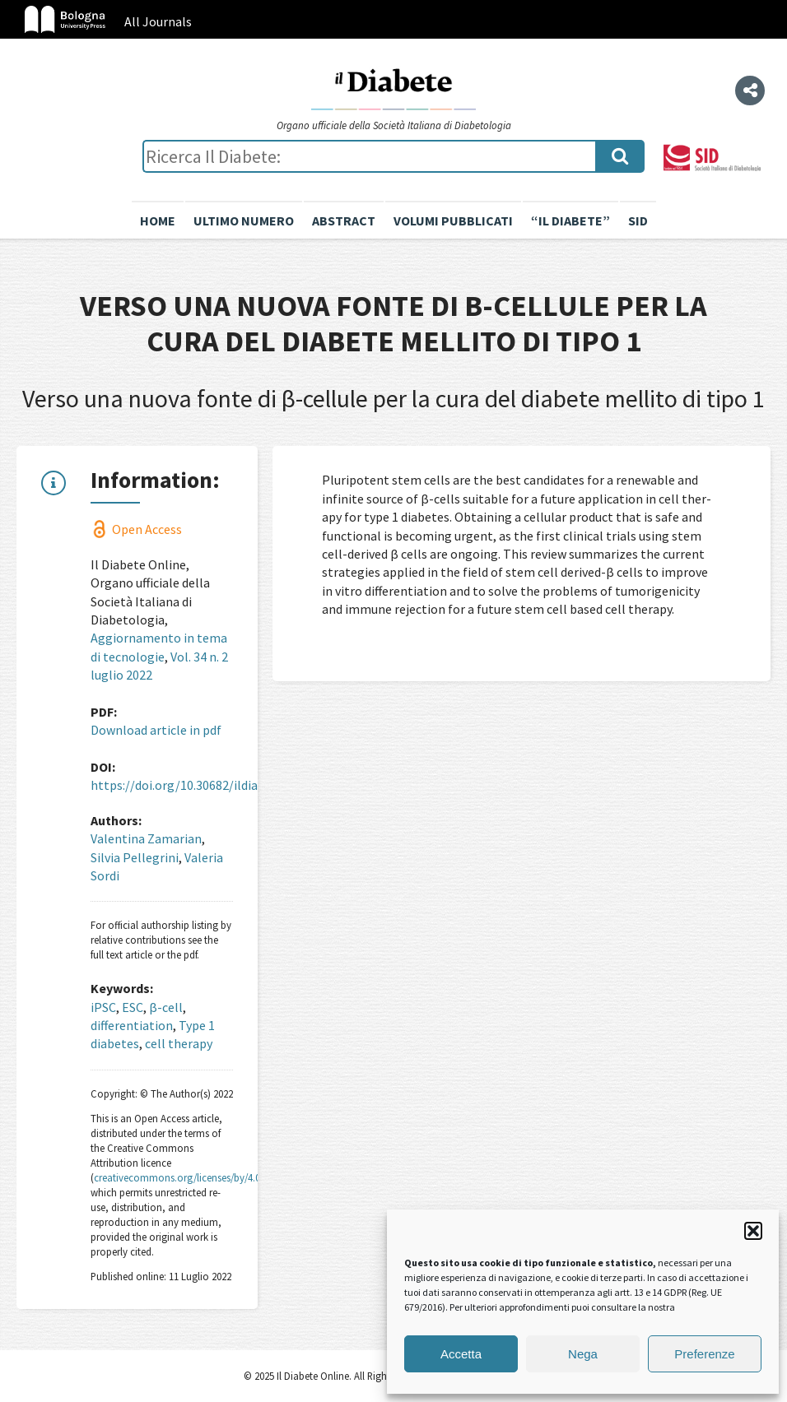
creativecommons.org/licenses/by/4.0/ (178, 1177)
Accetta (461, 1354)
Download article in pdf (156, 730)
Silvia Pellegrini (135, 857)
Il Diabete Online (393, 88)
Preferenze (704, 1354)
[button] (753, 1231)
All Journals (158, 21)
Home (157, 220)
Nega (583, 1354)
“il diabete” (570, 220)
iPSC (103, 1007)
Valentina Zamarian (146, 838)
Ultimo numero (243, 220)
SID (638, 220)
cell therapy (178, 1043)
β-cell (166, 1007)
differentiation (132, 1025)
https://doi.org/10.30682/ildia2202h (191, 785)
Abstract (343, 220)
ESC (132, 1007)
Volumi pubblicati (453, 220)
